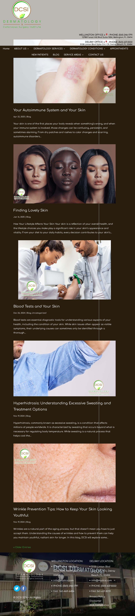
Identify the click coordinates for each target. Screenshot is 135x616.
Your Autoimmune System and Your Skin (49, 110)
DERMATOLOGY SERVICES (48, 23)
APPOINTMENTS (119, 23)
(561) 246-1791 (125, 4)
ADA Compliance (99, 605)
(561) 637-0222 (125, 12)
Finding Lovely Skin (30, 210)
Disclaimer (96, 601)
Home (6, 23)
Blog (29, 117)
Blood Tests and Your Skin (36, 306)
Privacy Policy (97, 596)
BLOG (56, 29)
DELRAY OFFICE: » (96, 12)
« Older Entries (22, 547)
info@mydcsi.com (63, 580)
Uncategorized (39, 313)
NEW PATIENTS (40, 29)
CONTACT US (95, 29)
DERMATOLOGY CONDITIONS (86, 23)
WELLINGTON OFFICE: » (93, 4)
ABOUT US (20, 23)
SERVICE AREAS (72, 29)
